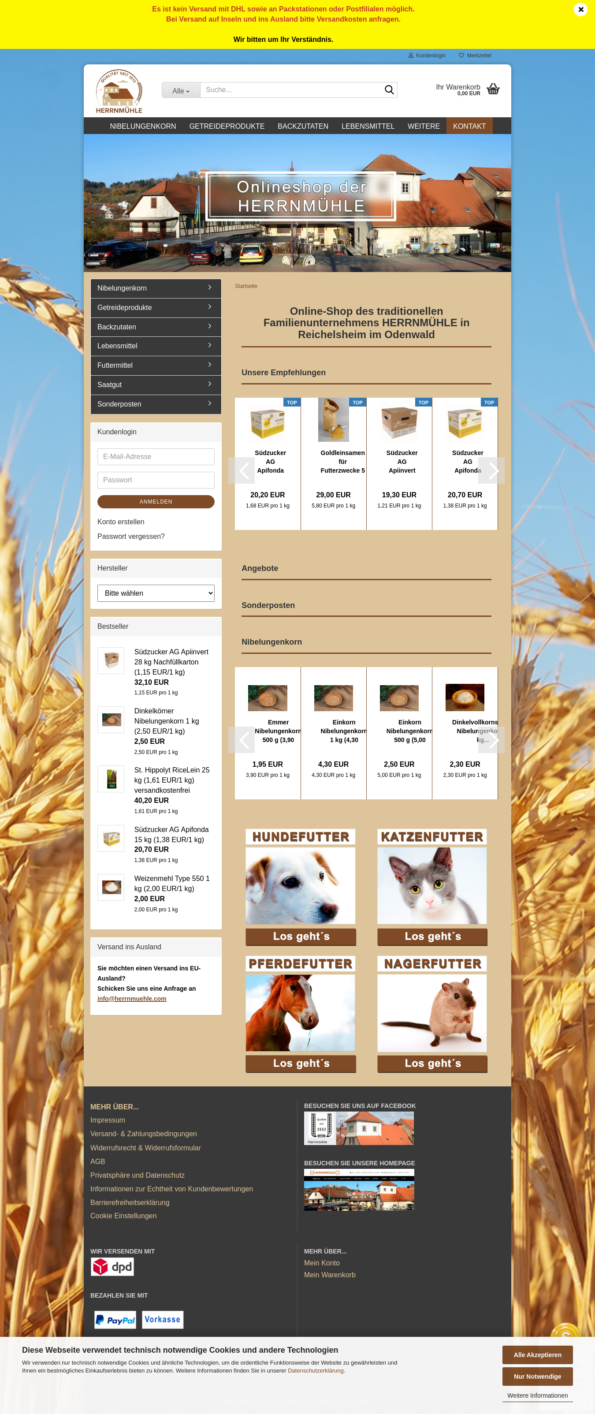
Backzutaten (303, 126)
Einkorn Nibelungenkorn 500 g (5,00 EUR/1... (410, 733)
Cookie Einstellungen (123, 1216)
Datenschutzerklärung (315, 1370)
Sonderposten (119, 405)
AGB (97, 1163)
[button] (241, 471)
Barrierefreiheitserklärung (130, 1204)
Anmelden (156, 503)
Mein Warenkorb (330, 1276)
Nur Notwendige (537, 1376)
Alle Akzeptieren (538, 1354)
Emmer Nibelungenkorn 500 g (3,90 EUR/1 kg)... (278, 733)
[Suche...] (181, 90)
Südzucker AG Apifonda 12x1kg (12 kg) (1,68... (270, 463)
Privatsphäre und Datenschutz (137, 1176)
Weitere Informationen (537, 1395)
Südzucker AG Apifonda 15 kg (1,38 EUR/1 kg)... (467, 463)
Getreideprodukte (227, 126)
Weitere (424, 126)
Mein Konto (322, 1264)
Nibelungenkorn (143, 126)
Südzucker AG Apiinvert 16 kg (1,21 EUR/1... (402, 463)
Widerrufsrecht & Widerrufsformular (145, 1149)
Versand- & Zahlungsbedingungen (143, 1135)
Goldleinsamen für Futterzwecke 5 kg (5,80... (343, 463)
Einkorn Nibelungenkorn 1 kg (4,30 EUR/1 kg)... (344, 733)
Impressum (107, 1121)
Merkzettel (475, 55)
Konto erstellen (121, 522)
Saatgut (109, 386)
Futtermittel (115, 366)
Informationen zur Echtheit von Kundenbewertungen (171, 1190)
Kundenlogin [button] (427, 55)
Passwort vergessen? (131, 537)
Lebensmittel (368, 126)
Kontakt (469, 126)
